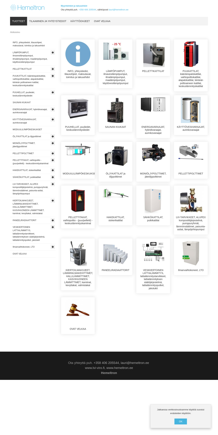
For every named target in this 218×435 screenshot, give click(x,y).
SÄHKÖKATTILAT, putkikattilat (153, 249)
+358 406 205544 (87, 9)
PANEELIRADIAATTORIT (115, 306)
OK (180, 421)
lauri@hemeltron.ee (118, 9)
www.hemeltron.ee (119, 423)
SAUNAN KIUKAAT (115, 130)
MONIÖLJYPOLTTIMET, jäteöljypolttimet (153, 190)
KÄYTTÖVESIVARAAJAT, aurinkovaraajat (191, 132)
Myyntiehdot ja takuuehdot (74, 6)
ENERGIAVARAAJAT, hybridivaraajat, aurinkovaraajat (153, 133)
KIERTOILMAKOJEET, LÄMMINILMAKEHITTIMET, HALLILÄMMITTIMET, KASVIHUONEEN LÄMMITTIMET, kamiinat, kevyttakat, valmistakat (78, 314)
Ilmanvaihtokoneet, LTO (191, 306)
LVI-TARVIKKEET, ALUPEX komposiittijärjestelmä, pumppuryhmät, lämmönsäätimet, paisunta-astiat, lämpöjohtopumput (191, 254)
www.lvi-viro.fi (95, 423)
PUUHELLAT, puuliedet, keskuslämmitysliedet (78, 132)
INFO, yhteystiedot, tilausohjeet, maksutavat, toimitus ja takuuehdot (78, 74)
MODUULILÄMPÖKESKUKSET (80, 189)
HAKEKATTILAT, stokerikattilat (116, 249)
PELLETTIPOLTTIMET (191, 189)
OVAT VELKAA (78, 365)
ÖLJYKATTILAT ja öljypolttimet (115, 190)
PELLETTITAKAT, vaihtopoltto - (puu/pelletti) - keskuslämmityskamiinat (78, 251)
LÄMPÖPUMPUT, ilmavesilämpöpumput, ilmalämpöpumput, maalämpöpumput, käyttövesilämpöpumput (115, 77)
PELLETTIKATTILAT (153, 71)
